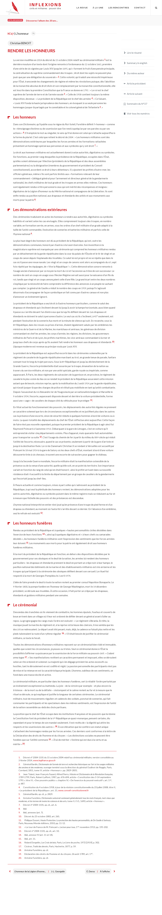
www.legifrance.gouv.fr (44, 760)
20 (23, 743)
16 (63, 633)
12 (40, 437)
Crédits (30, 905)
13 (41, 513)
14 (43, 534)
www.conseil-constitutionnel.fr (73, 790)
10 (113, 341)
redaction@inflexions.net (140, 907)
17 (26, 657)
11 (91, 400)
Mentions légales (16, 905)
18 (56, 726)
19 (50, 739)
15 (27, 542)
